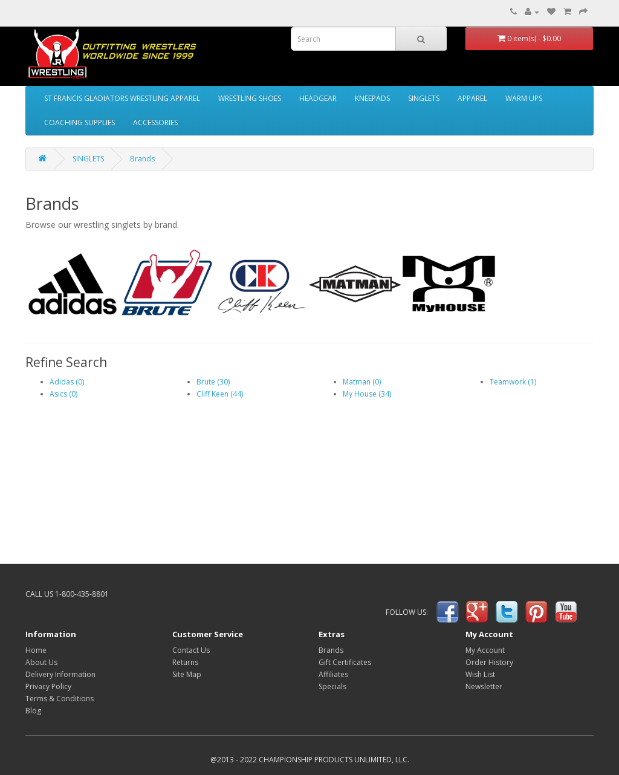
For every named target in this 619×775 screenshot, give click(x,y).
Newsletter (483, 686)
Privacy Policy (48, 686)
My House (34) (367, 394)
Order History (489, 662)
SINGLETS (423, 98)
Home (36, 650)
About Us (41, 662)
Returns (185, 662)
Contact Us (191, 650)
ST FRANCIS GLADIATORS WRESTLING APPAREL (122, 98)
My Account (485, 650)
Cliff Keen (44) (219, 394)
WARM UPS (523, 98)
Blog (33, 710)
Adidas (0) (67, 382)
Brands (142, 159)
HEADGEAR (318, 98)
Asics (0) (63, 394)
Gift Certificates (345, 662)
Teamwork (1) (513, 382)
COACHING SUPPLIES (79, 122)
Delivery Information (60, 674)
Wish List (480, 674)
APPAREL (472, 98)
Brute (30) (213, 382)
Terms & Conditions (59, 698)
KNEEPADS (372, 98)
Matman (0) (362, 382)
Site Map (186, 674)
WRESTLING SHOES (249, 98)
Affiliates (333, 674)
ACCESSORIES (155, 122)
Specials (332, 686)
